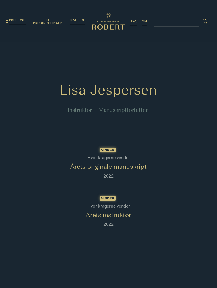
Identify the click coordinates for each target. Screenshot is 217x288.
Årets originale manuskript (108, 167)
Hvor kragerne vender (108, 158)
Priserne (17, 20)
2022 (108, 176)
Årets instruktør (108, 215)
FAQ (134, 21)
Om (144, 21)
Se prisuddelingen (48, 21)
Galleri (77, 20)
